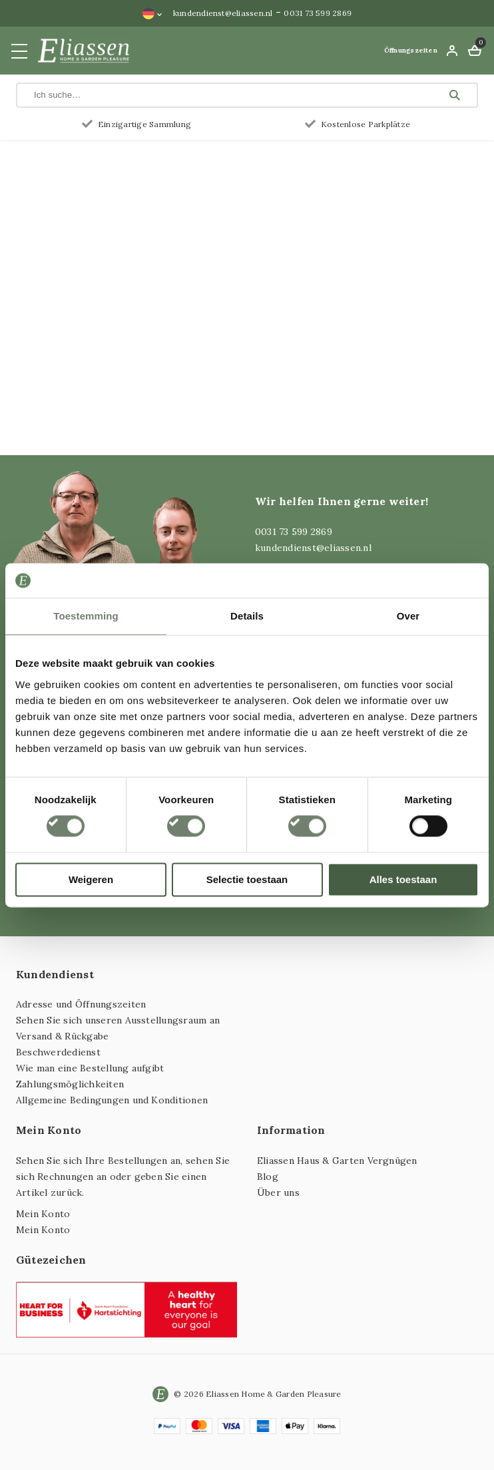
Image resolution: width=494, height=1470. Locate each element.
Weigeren (91, 879)
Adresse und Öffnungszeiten (81, 1004)
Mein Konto (43, 1214)
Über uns (278, 1192)
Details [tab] (247, 616)
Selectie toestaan (247, 879)
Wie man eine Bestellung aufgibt (90, 1068)
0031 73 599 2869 (318, 13)
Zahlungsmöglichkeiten (70, 1084)
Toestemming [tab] (86, 616)
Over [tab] (408, 616)
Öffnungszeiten (410, 50)
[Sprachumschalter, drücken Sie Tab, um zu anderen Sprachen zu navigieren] (152, 13)
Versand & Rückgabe (62, 1036)
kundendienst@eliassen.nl (223, 13)
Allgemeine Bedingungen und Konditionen (112, 1100)
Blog (267, 1177)
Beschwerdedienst (58, 1052)
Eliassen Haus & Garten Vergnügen (337, 1161)
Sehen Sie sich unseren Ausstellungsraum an (118, 1020)
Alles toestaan (403, 879)
